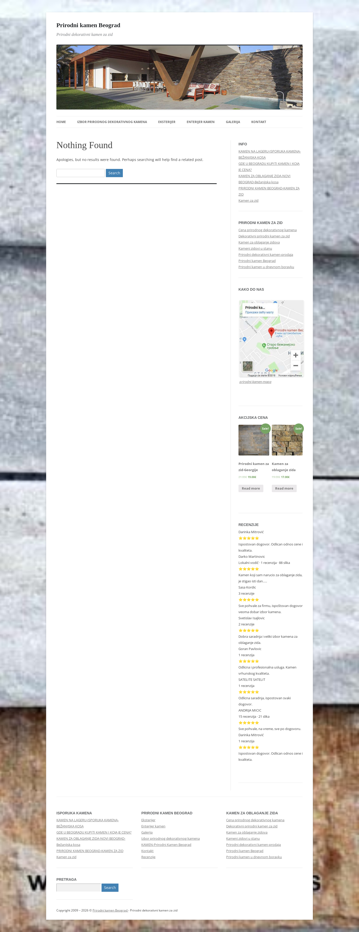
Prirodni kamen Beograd (88, 25)
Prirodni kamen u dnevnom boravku (266, 267)
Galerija (233, 122)
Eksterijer (166, 122)
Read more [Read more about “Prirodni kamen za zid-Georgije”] (251, 488)
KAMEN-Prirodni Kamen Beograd (166, 844)
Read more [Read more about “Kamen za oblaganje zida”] (284, 488)
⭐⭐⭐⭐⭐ (248, 630)
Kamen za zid (248, 200)
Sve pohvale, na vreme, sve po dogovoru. (269, 728)
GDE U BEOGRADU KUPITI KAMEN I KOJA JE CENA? (94, 832)
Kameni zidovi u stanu (255, 248)
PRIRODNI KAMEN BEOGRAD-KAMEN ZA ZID (89, 850)
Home (61, 122)
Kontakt (258, 122)
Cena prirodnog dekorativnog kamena (267, 230)
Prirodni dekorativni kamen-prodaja (265, 254)
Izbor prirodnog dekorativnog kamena (112, 122)
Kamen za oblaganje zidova (259, 242)
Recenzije (148, 857)
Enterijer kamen (201, 122)
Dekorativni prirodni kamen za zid (264, 236)
